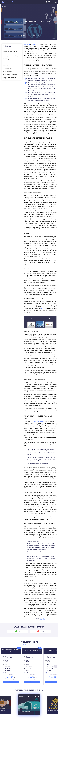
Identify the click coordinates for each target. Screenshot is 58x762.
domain (43, 308)
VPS (52, 262)
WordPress (27, 44)
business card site (39, 421)
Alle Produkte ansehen (29, 645)
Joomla (34, 44)
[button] (55, 666)
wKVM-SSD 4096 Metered (32, 651)
